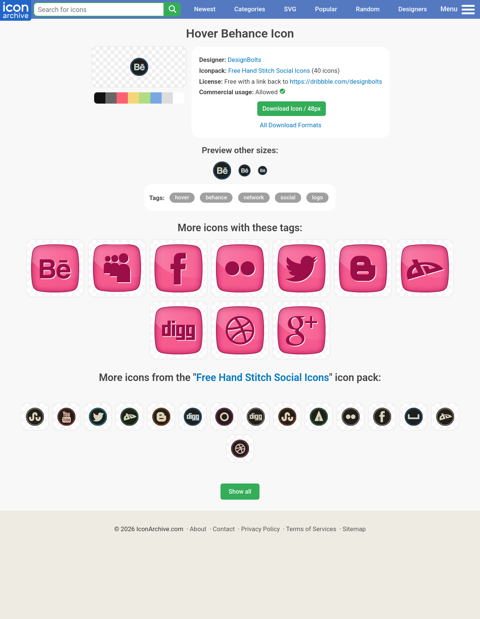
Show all (240, 491)
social (288, 197)
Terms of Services (311, 529)
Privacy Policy (260, 529)
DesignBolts (244, 59)
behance (216, 197)
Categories (250, 9)
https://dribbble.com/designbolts (336, 81)
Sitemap (354, 529)
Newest (204, 9)
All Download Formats (291, 125)
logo (317, 197)
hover (182, 197)
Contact (224, 529)
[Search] (172, 9)
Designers (412, 9)
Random (368, 9)
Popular (326, 9)
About (198, 529)
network (254, 197)
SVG (290, 9)
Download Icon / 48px (291, 108)
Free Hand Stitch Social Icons (269, 70)
